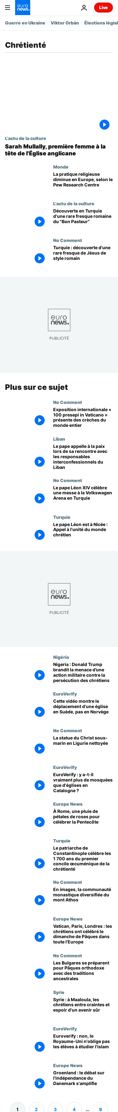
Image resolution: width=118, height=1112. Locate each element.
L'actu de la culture (25, 138)
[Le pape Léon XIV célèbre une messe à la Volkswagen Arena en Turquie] (83, 496)
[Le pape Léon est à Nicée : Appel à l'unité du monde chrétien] (83, 532)
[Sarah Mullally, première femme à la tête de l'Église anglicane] (59, 150)
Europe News (67, 803)
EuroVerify (65, 693)
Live (103, 7)
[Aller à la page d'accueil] (22, 7)
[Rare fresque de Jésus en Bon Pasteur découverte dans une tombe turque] (83, 256)
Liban (59, 438)
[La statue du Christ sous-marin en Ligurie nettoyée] (83, 746)
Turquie (61, 516)
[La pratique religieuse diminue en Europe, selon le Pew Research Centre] (83, 182)
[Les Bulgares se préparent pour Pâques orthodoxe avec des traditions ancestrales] (83, 971)
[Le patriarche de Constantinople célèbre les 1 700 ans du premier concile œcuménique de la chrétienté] (83, 859)
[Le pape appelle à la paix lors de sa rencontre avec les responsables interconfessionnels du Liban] (83, 457)
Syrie (59, 991)
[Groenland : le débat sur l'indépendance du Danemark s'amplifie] (83, 1081)
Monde (61, 166)
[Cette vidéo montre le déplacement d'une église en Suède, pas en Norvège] (83, 709)
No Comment (67, 240)
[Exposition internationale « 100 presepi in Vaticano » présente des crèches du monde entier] (83, 418)
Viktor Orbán (65, 22)
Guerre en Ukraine (25, 22)
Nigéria (61, 656)
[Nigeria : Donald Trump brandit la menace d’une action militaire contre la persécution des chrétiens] (83, 673)
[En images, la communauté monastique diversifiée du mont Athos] (83, 898)
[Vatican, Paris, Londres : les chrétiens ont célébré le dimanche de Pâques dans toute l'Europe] (83, 934)
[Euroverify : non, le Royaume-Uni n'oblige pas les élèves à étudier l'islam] (83, 1044)
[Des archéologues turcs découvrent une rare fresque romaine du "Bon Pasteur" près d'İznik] (83, 219)
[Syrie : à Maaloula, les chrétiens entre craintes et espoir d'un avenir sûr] (83, 1007)
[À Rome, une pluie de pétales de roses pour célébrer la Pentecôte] (83, 819)
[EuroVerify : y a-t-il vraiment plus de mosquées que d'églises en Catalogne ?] (83, 783)
